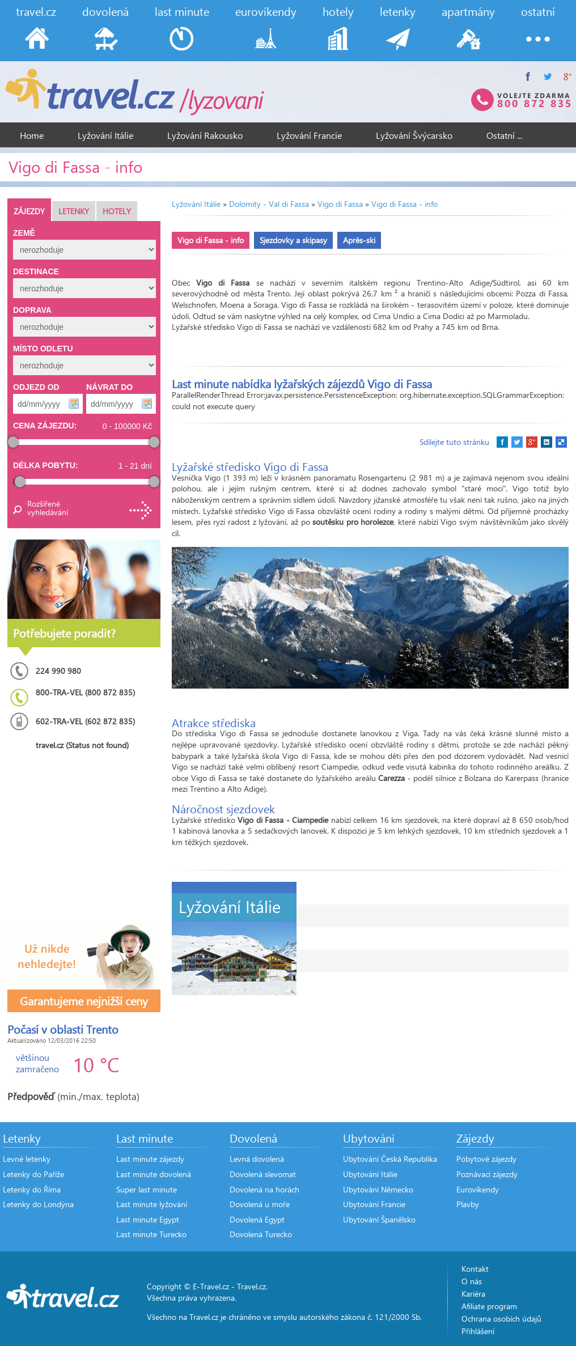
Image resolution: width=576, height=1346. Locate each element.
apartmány (468, 11)
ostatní (538, 11)
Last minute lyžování (151, 1204)
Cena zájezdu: (45, 425)
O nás (471, 1281)
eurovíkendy (266, 11)
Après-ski (359, 240)
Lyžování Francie (309, 135)
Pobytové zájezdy (486, 1158)
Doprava (32, 310)
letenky (398, 11)
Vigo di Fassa (340, 203)
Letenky (73, 211)
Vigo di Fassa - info (404, 203)
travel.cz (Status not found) (82, 745)
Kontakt (475, 1268)
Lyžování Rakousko (205, 135)
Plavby (467, 1204)
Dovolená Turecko (261, 1234)
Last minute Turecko (151, 1234)
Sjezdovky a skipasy (293, 240)
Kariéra (473, 1293)
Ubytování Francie (374, 1204)
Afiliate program (489, 1306)
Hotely (117, 211)
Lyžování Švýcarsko (414, 135)
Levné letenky (26, 1158)
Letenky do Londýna (38, 1204)
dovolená (105, 11)
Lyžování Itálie (105, 135)
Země (24, 232)
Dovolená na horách (264, 1189)
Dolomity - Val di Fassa (269, 203)
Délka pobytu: (45, 465)
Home (32, 135)
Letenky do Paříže (33, 1174)
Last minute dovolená (153, 1174)
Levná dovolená (257, 1158)
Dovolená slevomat (263, 1174)
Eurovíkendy (477, 1189)
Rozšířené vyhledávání (47, 507)
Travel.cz (251, 1286)
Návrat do (109, 387)
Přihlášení (477, 1331)
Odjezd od (36, 387)
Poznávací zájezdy (487, 1174)
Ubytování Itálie (370, 1174)
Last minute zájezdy (150, 1158)
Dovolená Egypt (257, 1219)
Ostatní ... (504, 135)
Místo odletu (43, 348)
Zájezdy (29, 211)
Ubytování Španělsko (379, 1219)
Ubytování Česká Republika (390, 1158)
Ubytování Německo (378, 1189)
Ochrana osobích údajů (501, 1318)
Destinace (36, 271)
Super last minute (146, 1189)
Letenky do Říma (32, 1189)
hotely (338, 11)
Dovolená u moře (260, 1204)
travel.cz (36, 11)
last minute (182, 11)
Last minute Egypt (147, 1219)
